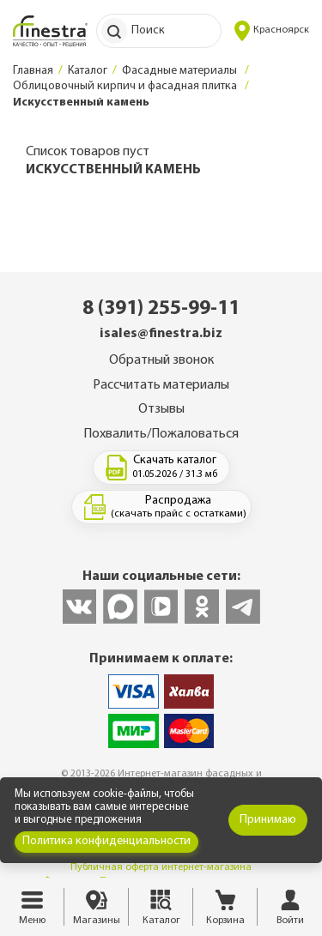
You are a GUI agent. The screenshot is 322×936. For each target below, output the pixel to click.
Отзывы (161, 409)
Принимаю (268, 819)
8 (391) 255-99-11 (161, 309)
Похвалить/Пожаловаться (161, 434)
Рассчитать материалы (161, 385)
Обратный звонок (161, 360)
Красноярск (271, 31)
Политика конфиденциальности (106, 841)
